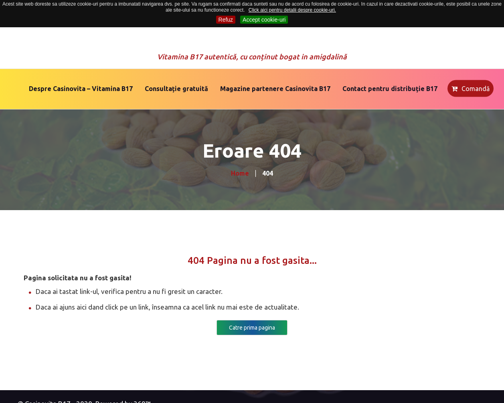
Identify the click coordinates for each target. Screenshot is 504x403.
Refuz (226, 19)
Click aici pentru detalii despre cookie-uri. (292, 10)
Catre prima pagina (252, 327)
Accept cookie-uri (264, 19)
